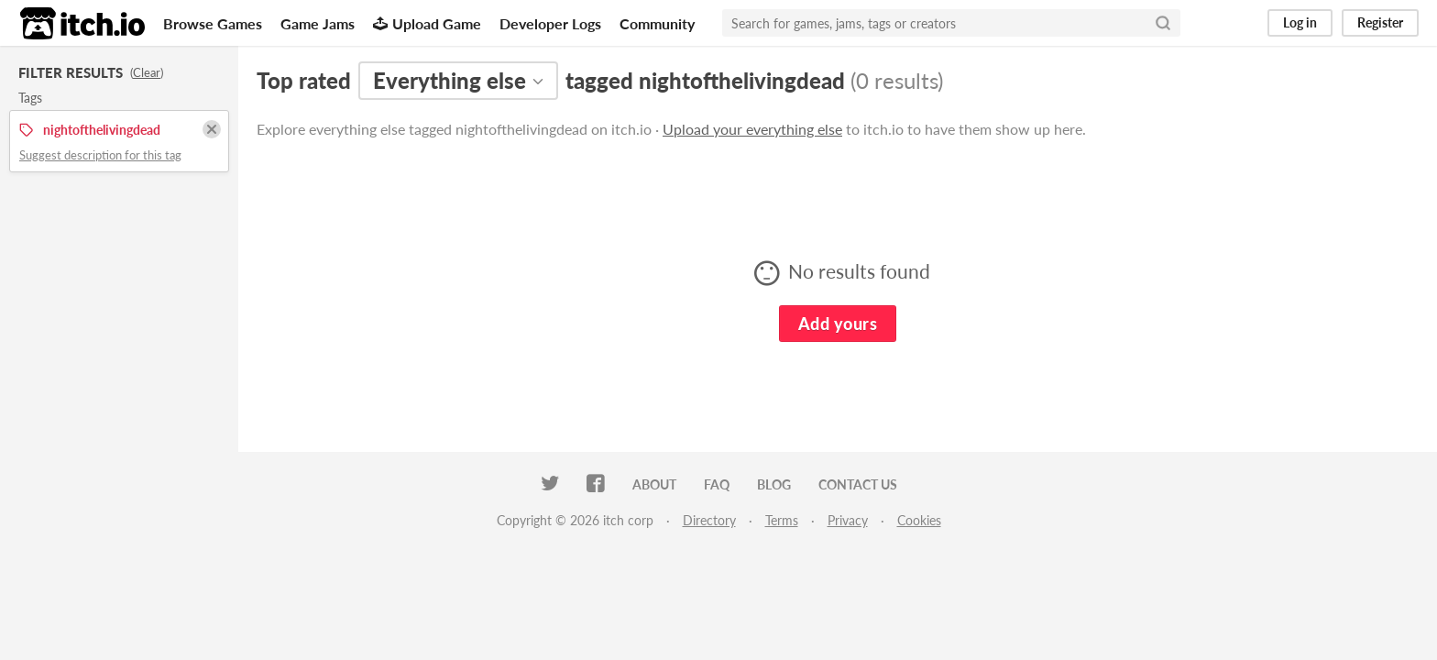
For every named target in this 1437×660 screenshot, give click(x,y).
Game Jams (317, 23)
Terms (781, 520)
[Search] (1163, 23)
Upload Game (427, 23)
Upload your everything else (752, 129)
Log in (1300, 22)
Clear (146, 72)
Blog (774, 484)
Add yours (837, 324)
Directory (709, 520)
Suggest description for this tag (100, 155)
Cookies (919, 520)
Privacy (848, 520)
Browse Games (212, 23)
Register (1380, 22)
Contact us (857, 484)
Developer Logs (550, 23)
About (654, 484)
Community (657, 23)
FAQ (716, 484)
